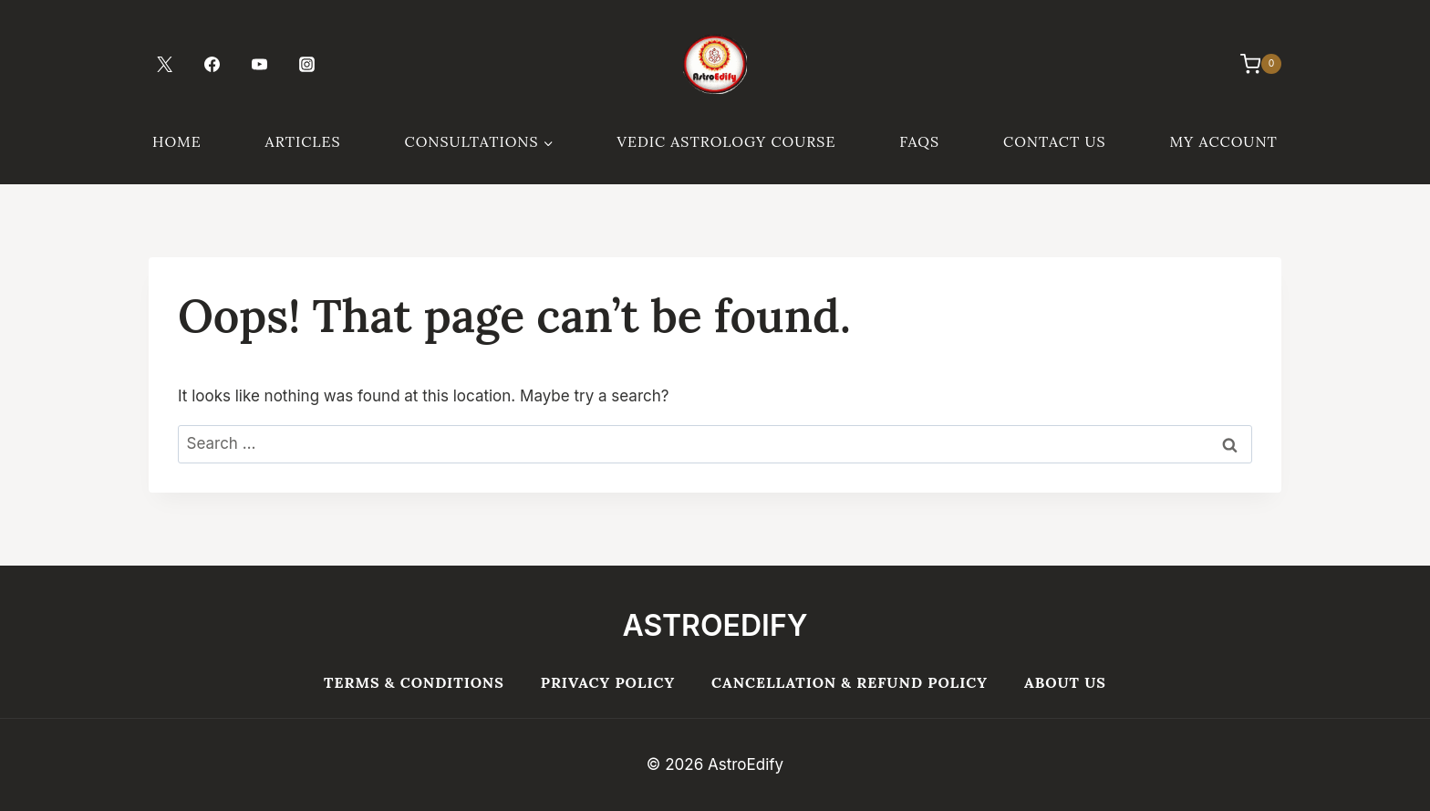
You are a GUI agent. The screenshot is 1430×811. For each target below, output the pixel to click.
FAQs (919, 141)
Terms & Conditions (414, 682)
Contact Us (1054, 141)
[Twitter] (164, 63)
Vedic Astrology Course (726, 141)
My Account (1223, 141)
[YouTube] (259, 63)
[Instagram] (306, 63)
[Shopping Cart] (1251, 64)
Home (177, 141)
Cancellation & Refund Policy (849, 682)
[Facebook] (211, 63)
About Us (1065, 682)
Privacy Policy (608, 682)
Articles (303, 141)
